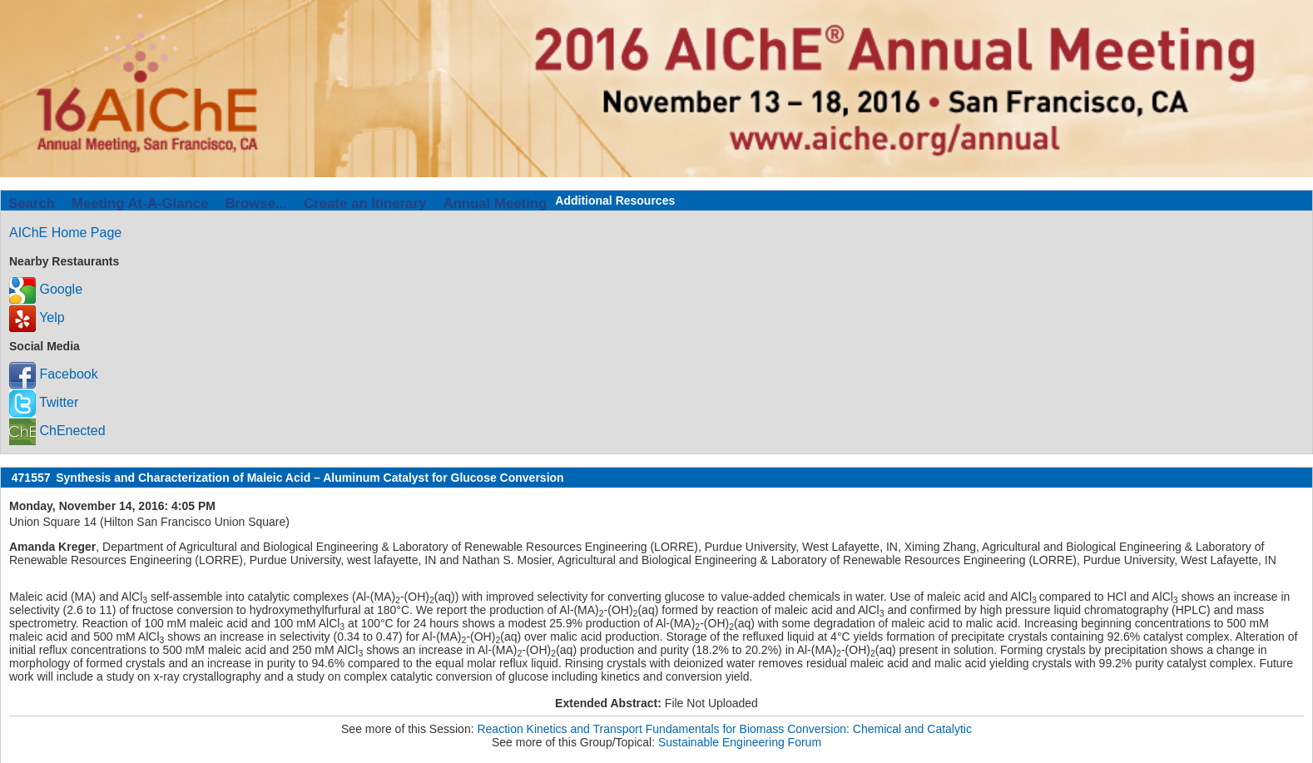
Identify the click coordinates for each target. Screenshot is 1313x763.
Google (45, 289)
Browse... (256, 203)
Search (31, 203)
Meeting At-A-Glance (140, 203)
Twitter (43, 402)
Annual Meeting (495, 203)
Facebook (53, 374)
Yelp (37, 317)
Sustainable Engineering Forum (739, 742)
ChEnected (57, 431)
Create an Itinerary (365, 203)
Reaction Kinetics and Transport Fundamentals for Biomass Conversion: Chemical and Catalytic (724, 729)
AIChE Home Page (65, 232)
